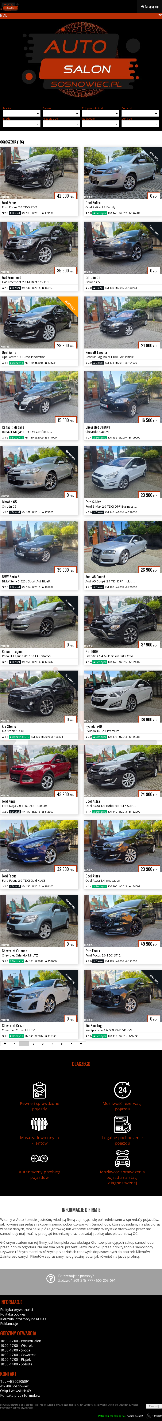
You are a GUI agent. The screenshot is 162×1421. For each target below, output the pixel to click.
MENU (4, 15)
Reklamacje (9, 1323)
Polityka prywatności (16, 1309)
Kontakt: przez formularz (20, 1395)
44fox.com (153, 1416)
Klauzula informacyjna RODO (23, 1319)
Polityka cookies (13, 1314)
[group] (81, 61)
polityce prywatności (23, 1407)
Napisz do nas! (120, 1415)
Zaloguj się (150, 6)
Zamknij (154, 1406)
